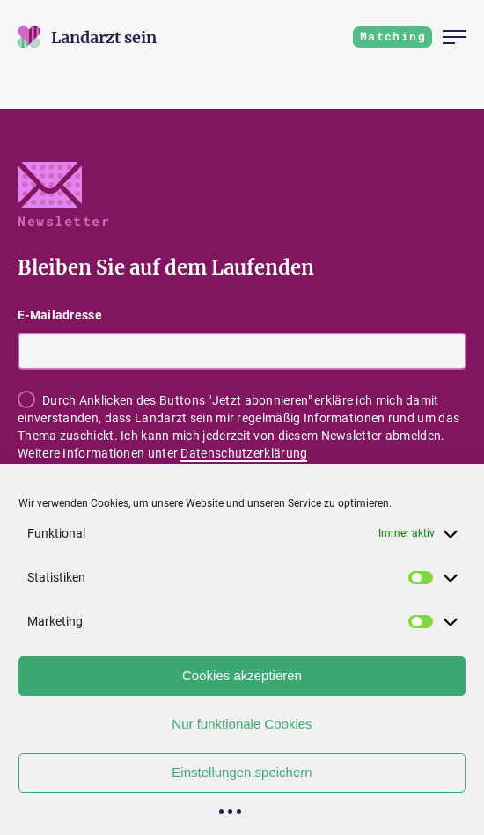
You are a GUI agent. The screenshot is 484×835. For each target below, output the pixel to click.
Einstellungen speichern (242, 772)
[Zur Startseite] (104, 37)
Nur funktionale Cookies (242, 723)
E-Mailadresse (60, 315)
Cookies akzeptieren (242, 675)
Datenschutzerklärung (243, 453)
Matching (393, 36)
